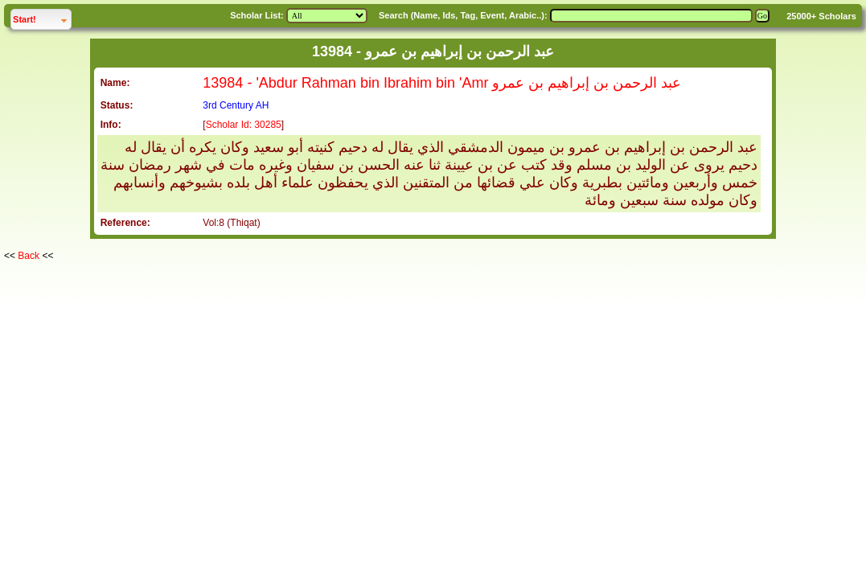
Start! (42, 17)
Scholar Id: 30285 (243, 124)
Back (28, 255)
